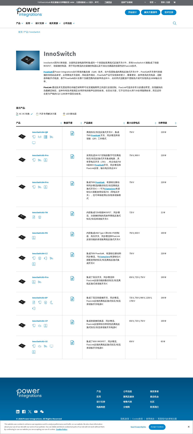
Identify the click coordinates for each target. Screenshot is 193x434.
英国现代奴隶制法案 (167, 418)
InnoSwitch (34, 32)
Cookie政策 (137, 418)
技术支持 (169, 12)
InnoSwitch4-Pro (40, 182)
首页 (20, 32)
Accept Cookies (157, 427)
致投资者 (154, 391)
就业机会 (154, 396)
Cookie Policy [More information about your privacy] (61, 429)
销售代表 (127, 401)
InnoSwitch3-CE (40, 341)
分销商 (126, 407)
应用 (28, 23)
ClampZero (110, 188)
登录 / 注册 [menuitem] (165, 2)
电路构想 (100, 407)
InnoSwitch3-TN (40, 212)
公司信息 (67, 23)
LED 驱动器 (70, 113)
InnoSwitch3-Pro (40, 277)
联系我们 (154, 407)
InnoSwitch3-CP (40, 321)
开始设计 (132, 12)
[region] (96, 427)
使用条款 (150, 418)
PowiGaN (95, 135)
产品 (18, 23)
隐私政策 (125, 418)
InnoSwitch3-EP (40, 297)
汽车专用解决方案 (46, 113)
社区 (152, 401)
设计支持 (39, 23)
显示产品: (20, 108)
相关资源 (53, 23)
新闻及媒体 (128, 396)
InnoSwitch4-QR (40, 132)
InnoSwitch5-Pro (40, 155)
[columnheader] (39, 123)
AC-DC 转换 (23, 113)
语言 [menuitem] (151, 2)
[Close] (189, 427)
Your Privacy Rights (138, 427)
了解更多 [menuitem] (108, 2)
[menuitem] (174, 2)
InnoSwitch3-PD (40, 233)
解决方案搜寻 (150, 12)
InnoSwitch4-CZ (40, 253)
